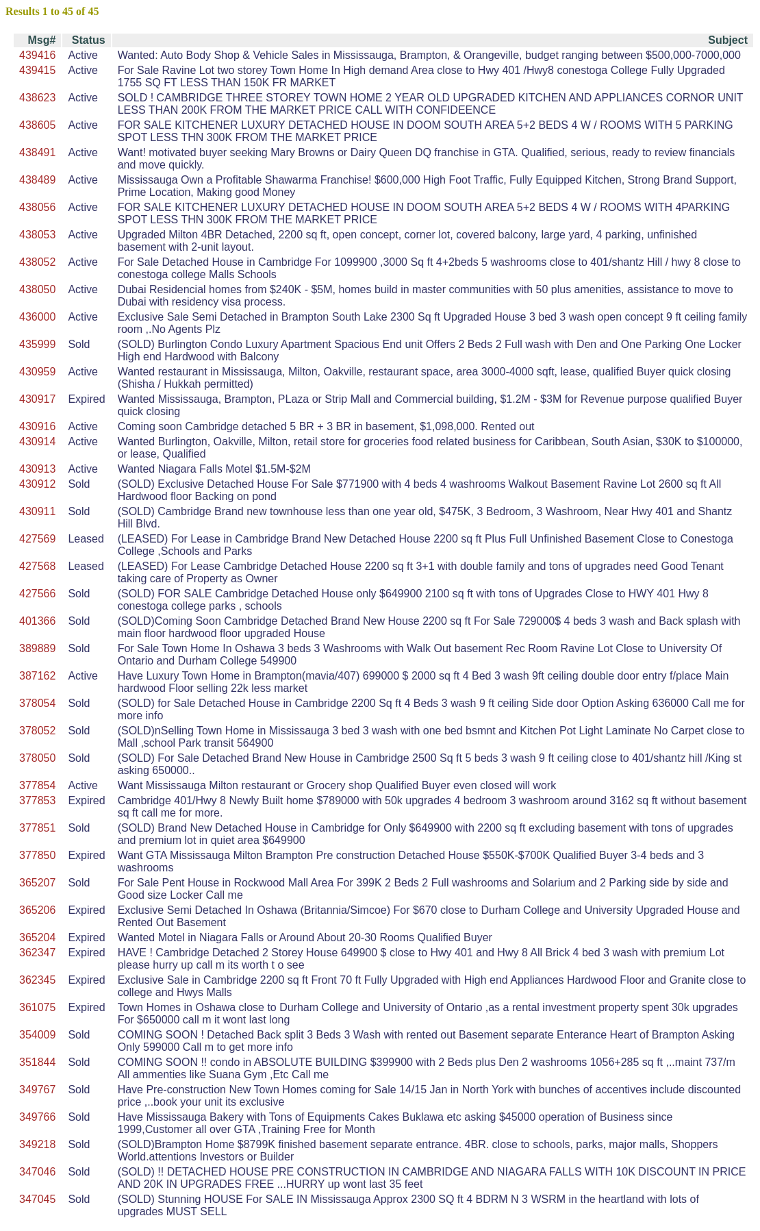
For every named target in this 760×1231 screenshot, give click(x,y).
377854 (37, 785)
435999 (37, 344)
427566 (37, 593)
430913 (37, 469)
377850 (37, 855)
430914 (37, 441)
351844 (37, 1062)
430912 (37, 484)
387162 (37, 676)
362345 (37, 980)
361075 (37, 1007)
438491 (37, 152)
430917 (37, 399)
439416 (37, 55)
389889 (37, 648)
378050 (37, 758)
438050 (37, 289)
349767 (37, 1089)
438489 (37, 180)
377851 (37, 828)
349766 (37, 1117)
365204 (37, 937)
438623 (37, 97)
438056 (37, 207)
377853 (37, 800)
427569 (37, 539)
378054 (37, 703)
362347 (37, 952)
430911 (37, 511)
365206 (37, 910)
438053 (37, 234)
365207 (37, 882)
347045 (37, 1199)
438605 (37, 125)
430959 (37, 371)
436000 (37, 317)
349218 (37, 1144)
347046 (37, 1172)
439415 (37, 70)
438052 (37, 262)
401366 (37, 621)
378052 (37, 730)
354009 (37, 1035)
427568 (37, 566)
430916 (37, 426)
